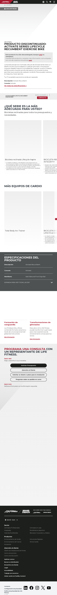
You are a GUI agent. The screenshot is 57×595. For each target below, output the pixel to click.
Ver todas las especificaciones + (15, 86)
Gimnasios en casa (35, 517)
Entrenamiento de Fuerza (12, 531)
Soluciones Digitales (36, 529)
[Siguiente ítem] (55, 211)
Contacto (42, 98)
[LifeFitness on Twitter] (43, 583)
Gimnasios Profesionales (12, 517)
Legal (6, 558)
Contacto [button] (7, 578)
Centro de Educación (11, 545)
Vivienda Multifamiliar (11, 523)
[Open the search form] (45, 2)
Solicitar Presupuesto (28, 355)
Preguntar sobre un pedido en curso (28, 369)
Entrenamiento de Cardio (12, 529)
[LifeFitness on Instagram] (37, 583)
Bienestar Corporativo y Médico (40, 523)
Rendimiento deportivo (37, 520)
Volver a (7, 5)
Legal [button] (6, 587)
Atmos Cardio (34, 531)
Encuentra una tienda (12, 555)
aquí (41, 55)
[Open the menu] (54, 2)
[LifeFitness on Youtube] (49, 583)
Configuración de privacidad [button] (13, 580)
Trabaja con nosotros (12, 564)
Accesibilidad (9, 561)
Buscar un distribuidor (12, 552)
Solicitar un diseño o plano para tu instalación (28, 364)
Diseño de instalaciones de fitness (15, 540)
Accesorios (7, 534)
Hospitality (7, 520)
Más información (10, 327)
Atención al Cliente (28, 360)
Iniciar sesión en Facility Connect (16, 567)
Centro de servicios (10, 543)
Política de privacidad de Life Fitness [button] (14, 584)
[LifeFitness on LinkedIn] (26, 583)
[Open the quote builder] (50, 2)
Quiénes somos (10, 549)
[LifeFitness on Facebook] (31, 583)
